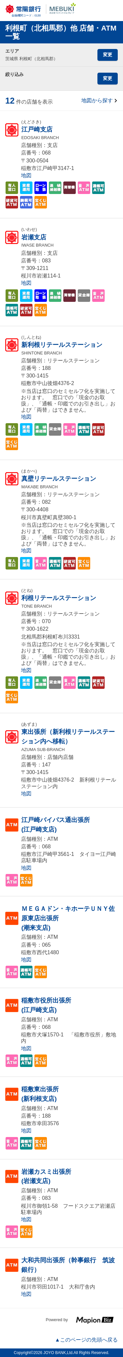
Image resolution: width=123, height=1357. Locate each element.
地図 (26, 175)
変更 (107, 54)
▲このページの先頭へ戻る (86, 1340)
